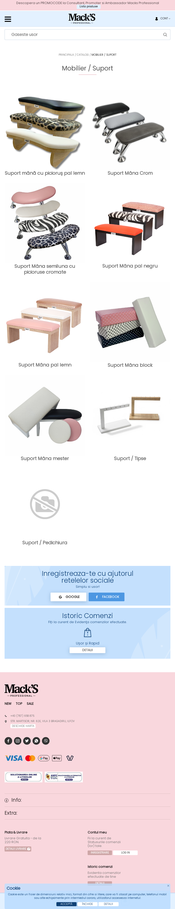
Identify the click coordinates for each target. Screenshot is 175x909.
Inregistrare (100, 853)
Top (19, 703)
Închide (87, 904)
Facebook (106, 597)
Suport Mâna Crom (130, 173)
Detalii (87, 650)
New (8, 703)
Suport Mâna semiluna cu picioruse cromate (44, 269)
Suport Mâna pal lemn (45, 365)
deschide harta (23, 726)
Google (68, 597)
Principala (66, 55)
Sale (30, 703)
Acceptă (66, 904)
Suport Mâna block (130, 365)
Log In (125, 853)
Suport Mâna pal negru (130, 266)
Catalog (83, 55)
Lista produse (88, 6)
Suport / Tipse (130, 458)
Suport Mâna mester (45, 458)
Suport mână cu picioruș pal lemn (45, 173)
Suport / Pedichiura (44, 542)
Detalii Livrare (18, 849)
